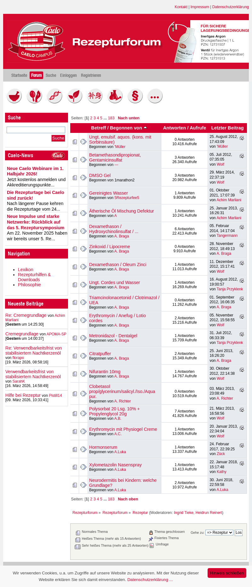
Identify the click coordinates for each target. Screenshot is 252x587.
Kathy (221, 472)
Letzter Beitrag (227, 127)
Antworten (174, 127)
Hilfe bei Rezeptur (23, 395)
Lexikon (25, 269)
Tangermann (227, 235)
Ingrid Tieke (183, 512)
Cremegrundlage (21, 333)
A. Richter (122, 401)
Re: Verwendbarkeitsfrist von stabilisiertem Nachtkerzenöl (33, 350)
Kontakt (181, 7)
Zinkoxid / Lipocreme (109, 246)
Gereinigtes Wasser (108, 193)
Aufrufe (198, 127)
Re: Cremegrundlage (26, 315)
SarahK (19, 381)
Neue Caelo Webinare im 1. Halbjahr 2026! (35, 171)
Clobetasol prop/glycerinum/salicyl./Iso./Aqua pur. (122, 391)
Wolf (220, 164)
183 (111, 118)
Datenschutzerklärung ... (150, 579)
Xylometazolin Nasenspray (115, 464)
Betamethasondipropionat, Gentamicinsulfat (115, 157)
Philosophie (29, 284)
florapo (18, 358)
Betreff (98, 127)
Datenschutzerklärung (230, 7)
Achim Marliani (228, 200)
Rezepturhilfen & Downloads (34, 277)
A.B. (118, 418)
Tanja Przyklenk (230, 289)
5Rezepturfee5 (126, 198)
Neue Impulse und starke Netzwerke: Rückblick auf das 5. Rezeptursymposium (35, 222)
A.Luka (120, 452)
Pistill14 (55, 395)
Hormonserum (103, 447)
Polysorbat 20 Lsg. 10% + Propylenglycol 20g (114, 411)
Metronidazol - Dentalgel (113, 335)
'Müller (119, 147)
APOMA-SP (56, 334)
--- (116, 164)
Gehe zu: (197, 532)
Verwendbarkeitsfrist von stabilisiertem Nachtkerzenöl (33, 374)
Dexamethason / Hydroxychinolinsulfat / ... (114, 229)
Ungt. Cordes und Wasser (114, 282)
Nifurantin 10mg (104, 371)
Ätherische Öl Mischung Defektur (121, 211)
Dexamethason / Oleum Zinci (117, 264)
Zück (221, 454)
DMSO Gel (100, 175)
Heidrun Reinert (209, 512)
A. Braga (121, 236)
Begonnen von (128, 127)
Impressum (200, 7)
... (105, 118)
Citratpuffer (100, 353)
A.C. (118, 434)
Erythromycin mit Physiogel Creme (123, 429)
